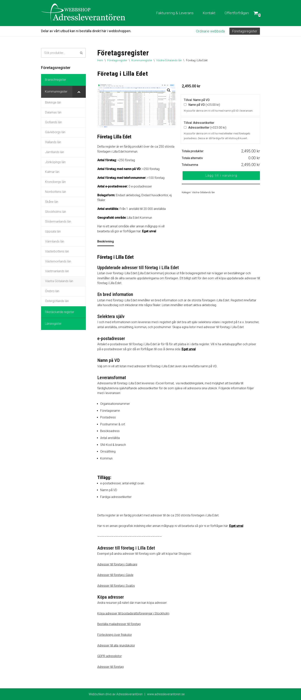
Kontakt (209, 13)
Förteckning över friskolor (114, 635)
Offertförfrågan (237, 13)
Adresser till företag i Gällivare (117, 564)
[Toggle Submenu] (79, 92)
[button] (168, 90)
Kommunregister (141, 60)
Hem (100, 60)
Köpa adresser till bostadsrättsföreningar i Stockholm (133, 613)
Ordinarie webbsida (210, 31)
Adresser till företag (110, 667)
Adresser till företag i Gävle (115, 575)
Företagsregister (244, 31)
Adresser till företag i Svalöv (116, 585)
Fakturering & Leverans (175, 13)
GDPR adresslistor (109, 656)
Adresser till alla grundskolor (116, 645)
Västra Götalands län (169, 60)
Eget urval (149, 231)
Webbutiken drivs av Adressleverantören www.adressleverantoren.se (137, 694)
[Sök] (59, 53)
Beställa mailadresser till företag (119, 624)
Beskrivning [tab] (105, 241)
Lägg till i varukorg (221, 175)
